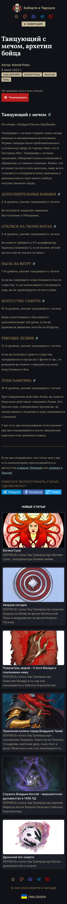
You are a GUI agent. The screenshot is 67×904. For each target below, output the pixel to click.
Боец (6, 79)
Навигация (35, 23)
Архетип (50, 74)
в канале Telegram (29, 467)
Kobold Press (32, 74)
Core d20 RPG (12, 74)
